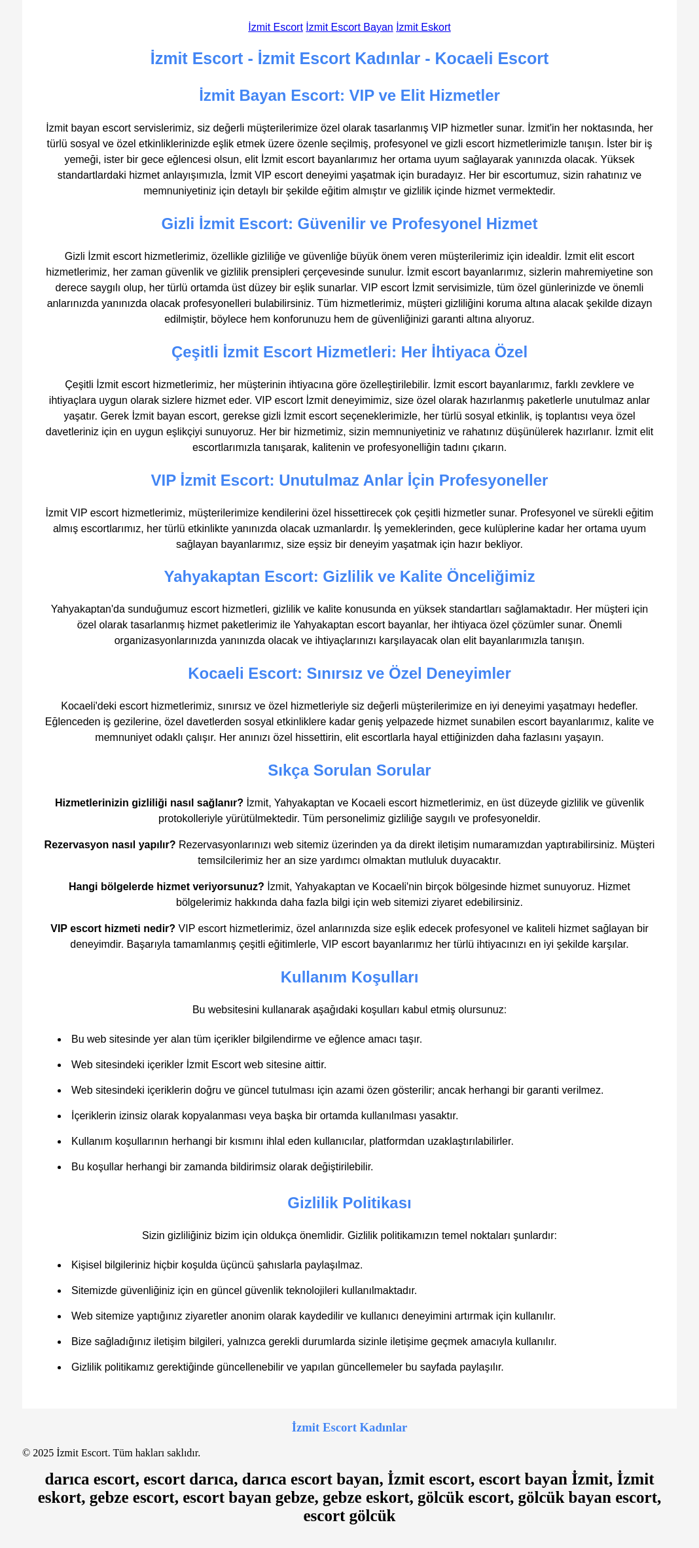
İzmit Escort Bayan (349, 27)
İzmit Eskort (423, 27)
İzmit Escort (275, 27)
